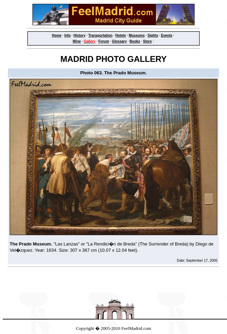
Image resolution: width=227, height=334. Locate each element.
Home (56, 35)
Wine (77, 41)
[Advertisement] (113, 281)
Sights (153, 35)
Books (135, 41)
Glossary (119, 41)
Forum (103, 41)
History (79, 35)
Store (147, 41)
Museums (137, 35)
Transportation (100, 35)
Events (166, 35)
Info (67, 35)
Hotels (120, 35)
